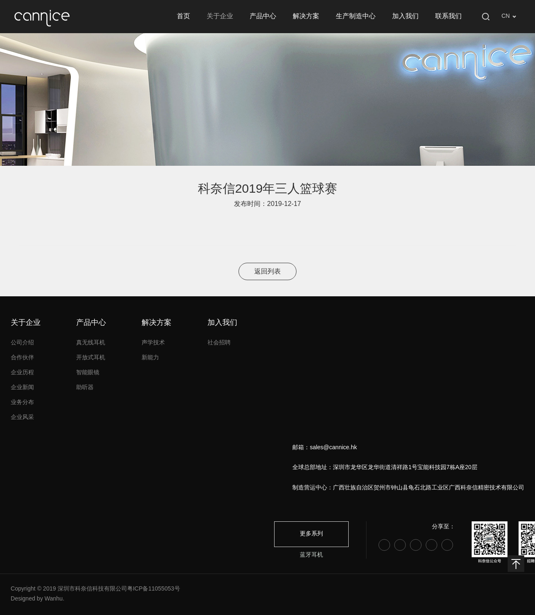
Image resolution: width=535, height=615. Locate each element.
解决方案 (306, 16)
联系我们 (448, 16)
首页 (183, 16)
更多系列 (311, 534)
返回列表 (267, 271)
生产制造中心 (356, 16)
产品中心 (263, 16)
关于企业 (220, 16)
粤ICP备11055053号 (153, 589)
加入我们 (405, 16)
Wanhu (54, 599)
